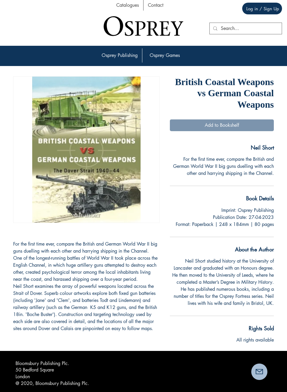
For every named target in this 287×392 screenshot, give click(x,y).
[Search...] (245, 28)
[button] (119, 55)
